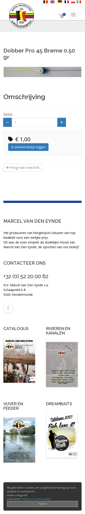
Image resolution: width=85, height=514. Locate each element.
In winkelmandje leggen (28, 147)
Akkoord (42, 503)
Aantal (7, 114)
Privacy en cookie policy (35, 498)
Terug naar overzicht (22, 167)
